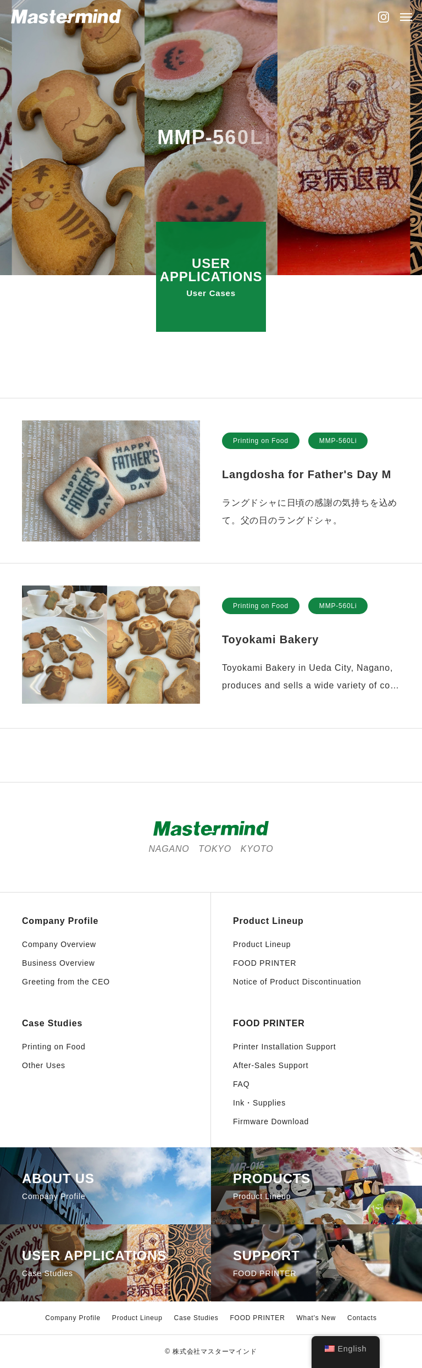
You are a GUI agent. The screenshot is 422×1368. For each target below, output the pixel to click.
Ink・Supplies (259, 1102)
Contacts (362, 1318)
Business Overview (58, 963)
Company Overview (59, 944)
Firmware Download (271, 1121)
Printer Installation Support (284, 1046)
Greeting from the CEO (66, 981)
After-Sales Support (270, 1065)
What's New (316, 1318)
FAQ (241, 1084)
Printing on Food (260, 442)
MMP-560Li (338, 442)
